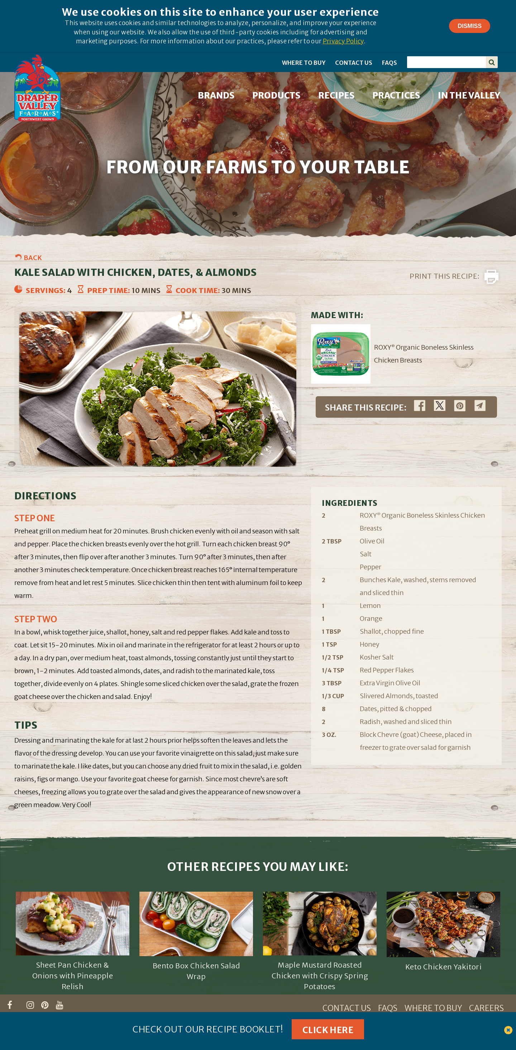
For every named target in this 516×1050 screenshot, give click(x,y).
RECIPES (336, 95)
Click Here (327, 1030)
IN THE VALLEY (469, 95)
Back (33, 258)
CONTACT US (353, 62)
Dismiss (470, 26)
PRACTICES (396, 95)
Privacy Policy (343, 41)
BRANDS (216, 95)
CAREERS (486, 1008)
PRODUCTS (276, 95)
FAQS (389, 62)
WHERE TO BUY (303, 62)
